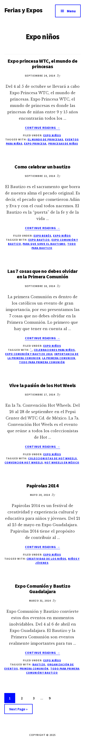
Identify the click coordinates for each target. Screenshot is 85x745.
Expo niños (52, 135)
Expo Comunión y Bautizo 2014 (28, 354)
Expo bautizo (39, 239)
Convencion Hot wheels (24, 462)
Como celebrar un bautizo (42, 166)
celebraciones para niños (54, 350)
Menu (71, 11)
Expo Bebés (42, 235)
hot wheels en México (61, 462)
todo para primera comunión (42, 362)
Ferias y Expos (23, 10)
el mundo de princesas (45, 139)
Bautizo (39, 664)
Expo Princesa (35, 143)
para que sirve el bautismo (44, 244)
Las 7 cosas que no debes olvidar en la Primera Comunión (42, 274)
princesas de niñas (63, 143)
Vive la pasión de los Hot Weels (42, 385)
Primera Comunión (34, 668)
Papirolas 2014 (42, 485)
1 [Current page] (12, 699)
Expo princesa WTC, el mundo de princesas (42, 64)
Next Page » (18, 710)
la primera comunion (58, 358)
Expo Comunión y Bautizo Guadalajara (42, 589)
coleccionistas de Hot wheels (52, 458)
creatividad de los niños (46, 558)
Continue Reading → (42, 128)
